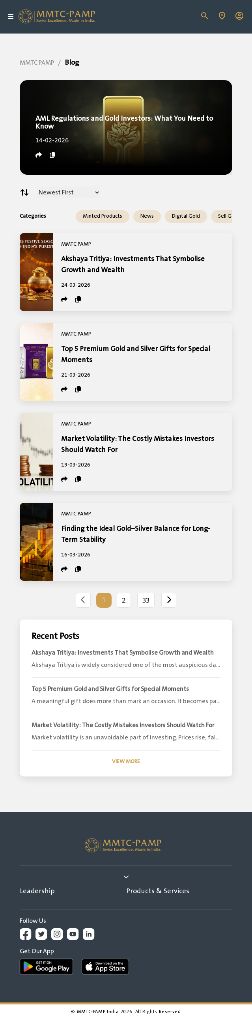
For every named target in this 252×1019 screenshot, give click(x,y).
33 (145, 600)
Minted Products (102, 216)
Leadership (37, 891)
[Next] (168, 600)
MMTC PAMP (37, 62)
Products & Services (157, 891)
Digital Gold (186, 216)
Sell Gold (228, 216)
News (147, 216)
